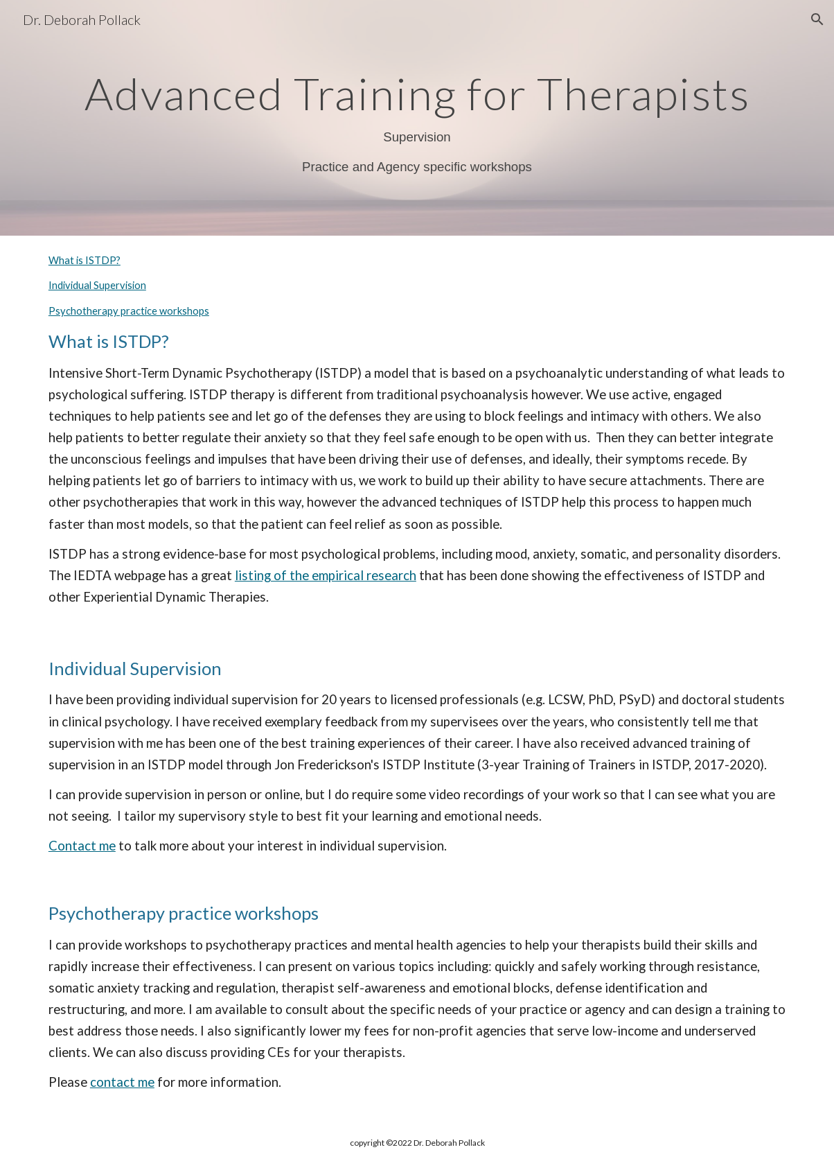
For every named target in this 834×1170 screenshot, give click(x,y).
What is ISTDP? (84, 260)
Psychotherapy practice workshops (128, 311)
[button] (817, 19)
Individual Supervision (97, 285)
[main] (417, 118)
